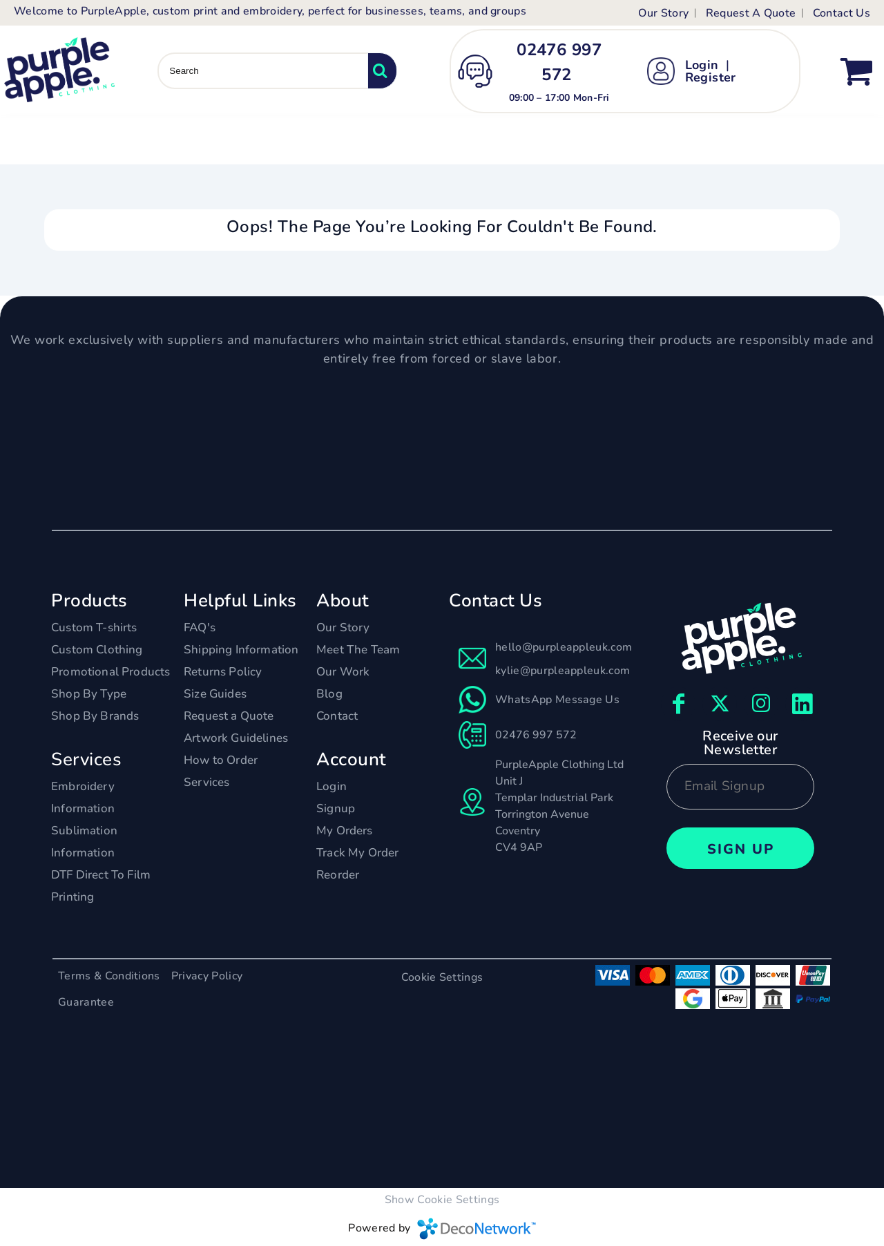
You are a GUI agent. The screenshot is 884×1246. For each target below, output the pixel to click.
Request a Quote (229, 716)
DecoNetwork (476, 1229)
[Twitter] (719, 704)
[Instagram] (761, 704)
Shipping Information (241, 650)
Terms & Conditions (109, 976)
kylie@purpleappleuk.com (562, 670)
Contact (337, 716)
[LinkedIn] (802, 704)
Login (702, 65)
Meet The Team (358, 650)
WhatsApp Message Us (557, 699)
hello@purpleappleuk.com (563, 647)
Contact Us (841, 13)
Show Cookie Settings (442, 1199)
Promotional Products (110, 672)
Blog (329, 694)
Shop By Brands (95, 716)
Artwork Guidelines (236, 738)
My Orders (344, 830)
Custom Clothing (97, 650)
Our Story (663, 13)
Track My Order (357, 853)
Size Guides (215, 694)
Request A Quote (751, 13)
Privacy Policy (206, 976)
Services (206, 782)
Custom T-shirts (94, 627)
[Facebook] (678, 704)
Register (710, 77)
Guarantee (86, 1002)
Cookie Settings (442, 977)
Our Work (342, 672)
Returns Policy (223, 672)
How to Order (221, 760)
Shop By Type (88, 694)
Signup (335, 808)
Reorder (337, 875)
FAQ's (199, 627)
